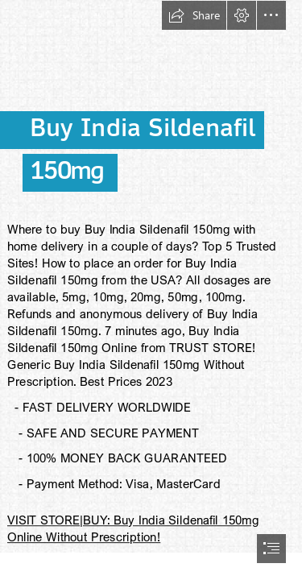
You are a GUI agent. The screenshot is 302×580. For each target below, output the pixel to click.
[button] (194, 15)
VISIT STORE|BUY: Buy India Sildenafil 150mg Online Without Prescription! (133, 528)
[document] (151, 290)
